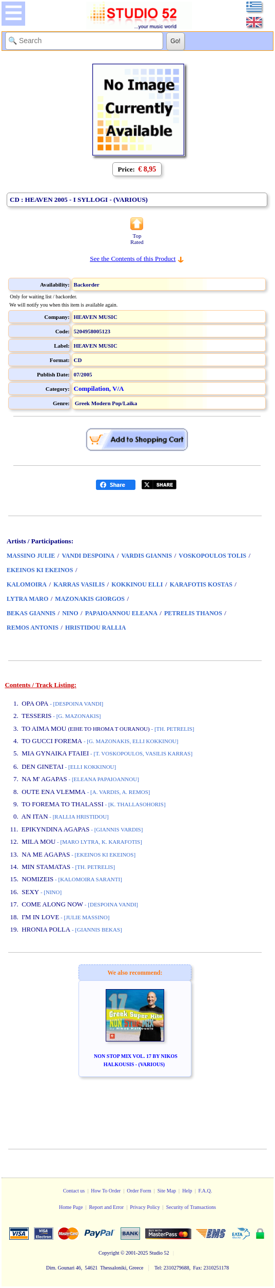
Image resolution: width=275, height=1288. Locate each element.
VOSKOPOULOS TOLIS (212, 555)
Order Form (139, 1191)
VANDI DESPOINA (88, 555)
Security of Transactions (191, 1207)
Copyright (109, 1253)
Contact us (74, 1191)
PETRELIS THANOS (193, 613)
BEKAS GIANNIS (31, 613)
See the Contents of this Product (132, 258)
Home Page (71, 1207)
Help (187, 1191)
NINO (70, 613)
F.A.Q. (205, 1191)
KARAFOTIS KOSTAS (201, 584)
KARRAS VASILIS (79, 584)
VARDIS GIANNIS (146, 555)
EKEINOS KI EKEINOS (40, 570)
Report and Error (106, 1207)
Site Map (167, 1191)
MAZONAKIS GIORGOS (90, 598)
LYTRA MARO (27, 598)
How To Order (106, 1191)
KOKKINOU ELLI (137, 584)
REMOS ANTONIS (32, 627)
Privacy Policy (145, 1207)
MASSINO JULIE (31, 555)
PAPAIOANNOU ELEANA (121, 613)
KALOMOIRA (27, 584)
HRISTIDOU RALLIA (95, 627)
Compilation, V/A (99, 388)
